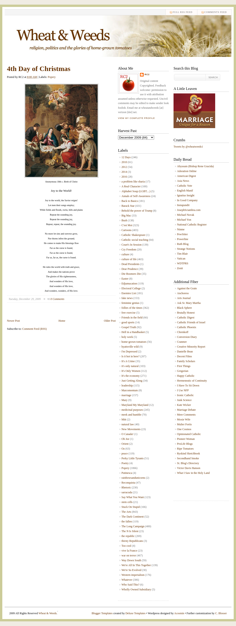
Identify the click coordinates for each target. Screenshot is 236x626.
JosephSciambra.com (189, 210)
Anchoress (183, 293)
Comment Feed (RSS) (34, 328)
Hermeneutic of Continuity (192, 380)
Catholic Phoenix (186, 327)
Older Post (110, 320)
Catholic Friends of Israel (191, 322)
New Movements (130, 429)
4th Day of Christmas (38, 68)
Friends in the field (132, 317)
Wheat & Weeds (47, 613)
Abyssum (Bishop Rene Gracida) (195, 166)
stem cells (127, 502)
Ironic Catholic (185, 395)
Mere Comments (186, 414)
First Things (183, 366)
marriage (126, 395)
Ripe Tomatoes (185, 448)
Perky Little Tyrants (132, 458)
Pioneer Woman (186, 439)
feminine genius (130, 303)
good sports (127, 322)
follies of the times (131, 307)
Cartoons (126, 230)
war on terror (128, 555)
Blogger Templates (102, 613)
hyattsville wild (130, 346)
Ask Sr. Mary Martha (189, 303)
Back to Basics (129, 201)
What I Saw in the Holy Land (193, 473)
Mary (124, 400)
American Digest (186, 176)
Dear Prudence (129, 269)
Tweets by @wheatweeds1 (188, 146)
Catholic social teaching (134, 239)
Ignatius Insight (185, 195)
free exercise (128, 312)
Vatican (181, 258)
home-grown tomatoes (133, 341)
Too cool (126, 545)
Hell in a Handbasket (133, 332)
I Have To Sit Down (188, 385)
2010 (124, 162)
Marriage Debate (186, 409)
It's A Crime (128, 361)
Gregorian (182, 371)
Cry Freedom (128, 249)
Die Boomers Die (131, 273)
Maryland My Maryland (134, 405)
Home (62, 320)
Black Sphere (184, 307)
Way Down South (131, 560)
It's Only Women (130, 371)
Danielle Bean (185, 351)
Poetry (125, 463)
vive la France (129, 550)
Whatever (126, 579)
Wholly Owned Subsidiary (136, 589)
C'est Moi (126, 225)
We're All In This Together (136, 565)
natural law (127, 424)
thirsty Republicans (132, 541)
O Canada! (127, 434)
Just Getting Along (131, 380)
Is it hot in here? (130, 356)
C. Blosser (221, 613)
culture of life (129, 259)
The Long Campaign (132, 526)
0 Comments (57, 299)
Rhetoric (126, 487)
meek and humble (131, 414)
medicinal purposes (132, 409)
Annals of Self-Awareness (135, 196)
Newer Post (13, 320)
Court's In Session (131, 244)
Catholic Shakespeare (133, 235)
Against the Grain (187, 288)
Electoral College (131, 288)
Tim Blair (182, 253)
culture (125, 254)
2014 (124, 171)
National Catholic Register (192, 224)
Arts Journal (184, 298)
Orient (125, 443)
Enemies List (128, 293)
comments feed (215, 12)
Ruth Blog (183, 244)
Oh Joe (125, 439)
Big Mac (126, 215)
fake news (127, 298)
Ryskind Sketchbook (188, 453)
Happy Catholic (186, 375)
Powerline (182, 239)
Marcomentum (129, 390)
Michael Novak (185, 214)
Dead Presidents (130, 264)
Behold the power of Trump (136, 210)
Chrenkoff (182, 332)
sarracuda (126, 492)
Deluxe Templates (135, 613)
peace (124, 453)
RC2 (147, 74)
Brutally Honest (186, 312)
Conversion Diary (187, 337)
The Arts (126, 511)
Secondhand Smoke (188, 458)
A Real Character (131, 186)
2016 (124, 176)
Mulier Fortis (184, 424)
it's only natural (130, 366)
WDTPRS (182, 263)
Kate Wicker (184, 405)
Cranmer (182, 341)
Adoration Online (186, 171)
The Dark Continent (132, 516)
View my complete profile (136, 118)
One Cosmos (184, 429)
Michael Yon (184, 219)
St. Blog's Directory (188, 463)
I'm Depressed (129, 351)
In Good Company (187, 200)
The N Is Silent (129, 531)
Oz (123, 448)
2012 (124, 167)
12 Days (126, 157)
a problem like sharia (133, 181)
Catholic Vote (184, 185)
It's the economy (130, 375)
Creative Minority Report (191, 346)
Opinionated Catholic (189, 434)
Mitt (123, 419)
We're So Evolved (131, 570)
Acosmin (179, 613)
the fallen (126, 521)
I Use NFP (183, 390)
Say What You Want (132, 497)
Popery (52, 77)
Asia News (183, 180)
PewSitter (182, 234)
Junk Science (184, 400)
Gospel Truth (128, 327)
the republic (128, 536)
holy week (127, 337)
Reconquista (128, 482)
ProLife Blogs (185, 443)
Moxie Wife (183, 419)
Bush (124, 220)
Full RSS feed (182, 12)
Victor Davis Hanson (188, 468)
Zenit (180, 268)
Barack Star (127, 205)
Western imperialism (132, 575)
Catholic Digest (185, 317)
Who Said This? (130, 584)
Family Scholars (186, 361)
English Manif (185, 190)
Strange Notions (186, 248)
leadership (127, 385)
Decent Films (184, 356)
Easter (124, 278)
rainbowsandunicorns (133, 477)
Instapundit (183, 205)
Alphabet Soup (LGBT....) (135, 191)
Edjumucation (129, 283)
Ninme (181, 229)
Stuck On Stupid (130, 507)
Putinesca (126, 473)
